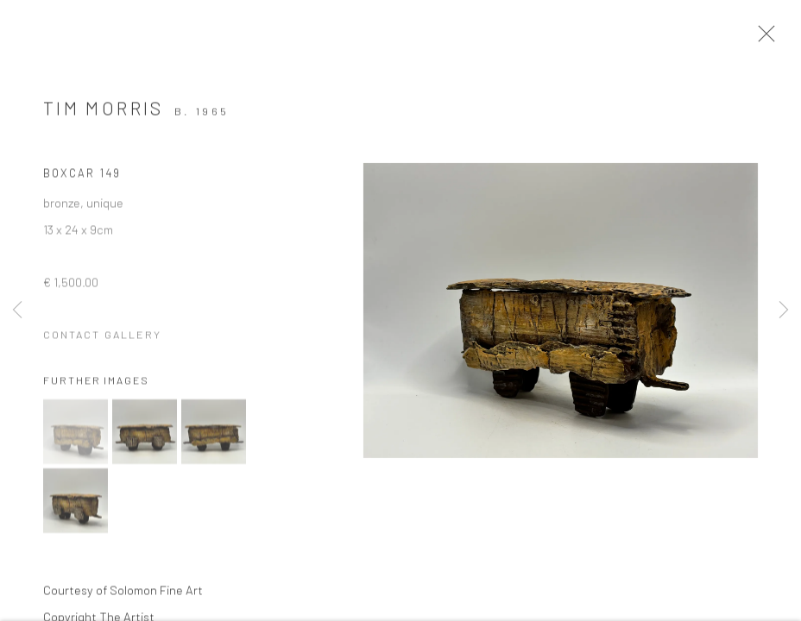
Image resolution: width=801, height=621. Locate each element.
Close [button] (774, 39)
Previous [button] (17, 310)
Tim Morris (103, 115)
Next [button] (783, 310)
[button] (75, 438)
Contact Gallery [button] (102, 341)
